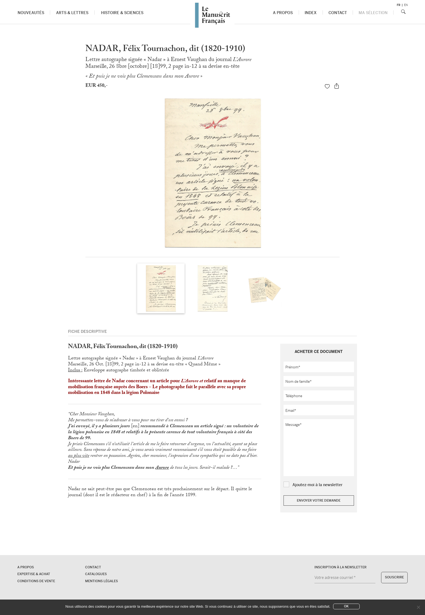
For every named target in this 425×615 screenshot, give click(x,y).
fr (398, 5)
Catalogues (96, 574)
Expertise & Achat (33, 574)
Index (311, 13)
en (406, 5)
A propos (283, 13)
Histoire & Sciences (122, 13)
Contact (338, 13)
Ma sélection (373, 13)
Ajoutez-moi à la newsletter (317, 484)
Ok (346, 606)
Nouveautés (30, 13)
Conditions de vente (36, 581)
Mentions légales (101, 581)
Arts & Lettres (72, 13)
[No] (418, 607)
